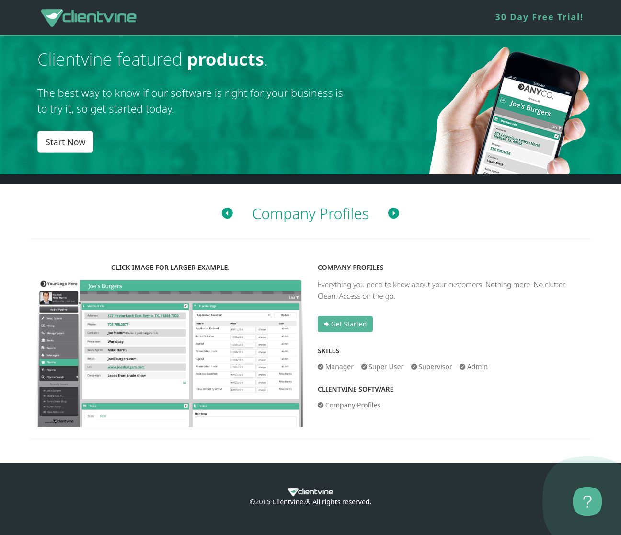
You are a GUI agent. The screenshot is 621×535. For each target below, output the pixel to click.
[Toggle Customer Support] (587, 501)
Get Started (345, 323)
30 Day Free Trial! (539, 17)
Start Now (65, 142)
